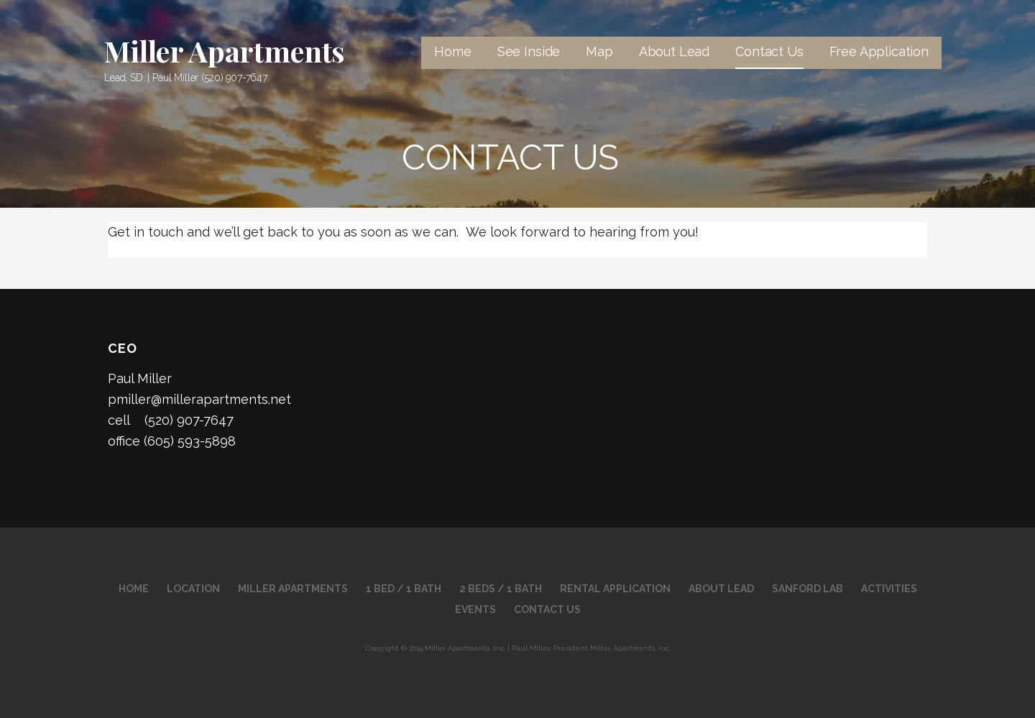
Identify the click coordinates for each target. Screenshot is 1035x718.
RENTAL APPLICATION (615, 588)
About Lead (674, 51)
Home (452, 51)
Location (193, 588)
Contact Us (769, 51)
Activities (889, 588)
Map (599, 51)
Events (475, 609)
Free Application (879, 51)
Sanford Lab (807, 588)
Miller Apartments (224, 51)
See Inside (528, 51)
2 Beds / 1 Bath (500, 588)
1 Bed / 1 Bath (403, 588)
